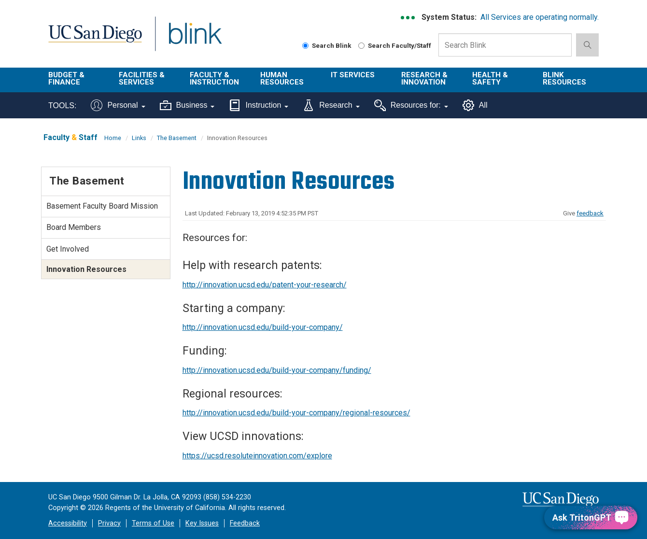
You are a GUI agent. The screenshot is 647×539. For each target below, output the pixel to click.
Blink (194, 39)
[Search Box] (505, 45)
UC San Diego (94, 39)
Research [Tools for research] (331, 105)
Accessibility (67, 523)
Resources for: (411, 105)
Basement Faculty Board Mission (102, 206)
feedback (590, 213)
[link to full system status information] (408, 18)
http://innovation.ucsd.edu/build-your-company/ (263, 327)
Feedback (245, 523)
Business (187, 105)
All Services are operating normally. (539, 17)
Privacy (109, 523)
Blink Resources (564, 78)
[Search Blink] (305, 46)
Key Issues (202, 523)
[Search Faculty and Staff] (361, 46)
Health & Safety (490, 78)
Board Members (73, 227)
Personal (118, 105)
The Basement (177, 138)
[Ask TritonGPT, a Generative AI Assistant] (590, 517)
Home (112, 138)
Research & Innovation (424, 78)
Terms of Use (153, 523)
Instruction (258, 105)
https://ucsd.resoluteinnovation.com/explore (257, 455)
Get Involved (67, 249)
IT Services (353, 75)
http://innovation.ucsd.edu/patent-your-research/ (265, 284)
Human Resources (282, 78)
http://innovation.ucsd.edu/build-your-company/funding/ (277, 370)
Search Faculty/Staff (394, 45)
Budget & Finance (66, 78)
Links (139, 138)
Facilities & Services (142, 78)
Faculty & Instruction (214, 78)
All (475, 105)
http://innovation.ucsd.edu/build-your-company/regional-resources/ (296, 412)
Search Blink (327, 45)
